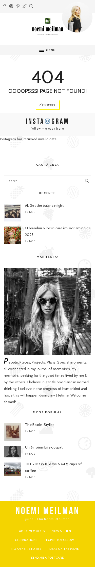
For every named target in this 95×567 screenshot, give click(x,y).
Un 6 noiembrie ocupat (44, 447)
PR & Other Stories (25, 549)
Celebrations (26, 540)
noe (32, 212)
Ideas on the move (64, 549)
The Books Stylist (39, 424)
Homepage (47, 104)
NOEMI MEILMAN (47, 511)
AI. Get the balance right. (44, 205)
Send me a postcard (47, 557)
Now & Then (61, 531)
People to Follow (59, 540)
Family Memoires (31, 531)
